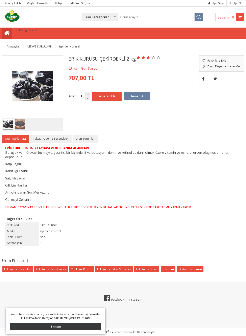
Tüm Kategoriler (22, 30)
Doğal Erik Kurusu (190, 269)
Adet (72, 96)
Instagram (135, 299)
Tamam (56, 326)
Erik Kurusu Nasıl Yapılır (51, 269)
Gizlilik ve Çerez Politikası (72, 318)
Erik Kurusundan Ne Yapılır (114, 269)
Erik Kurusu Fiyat (146, 269)
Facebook (114, 299)
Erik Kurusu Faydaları (17, 269)
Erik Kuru (168, 269)
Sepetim (227, 17)
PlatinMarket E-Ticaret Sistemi (111, 332)
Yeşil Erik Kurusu (81, 269)
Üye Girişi (216, 3)
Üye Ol (235, 3)
